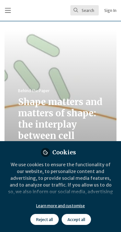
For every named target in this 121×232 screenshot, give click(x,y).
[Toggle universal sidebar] (8, 10)
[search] (84, 10)
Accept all (76, 219)
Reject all (44, 219)
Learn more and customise (60, 205)
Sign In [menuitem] (110, 10)
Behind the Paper (34, 90)
